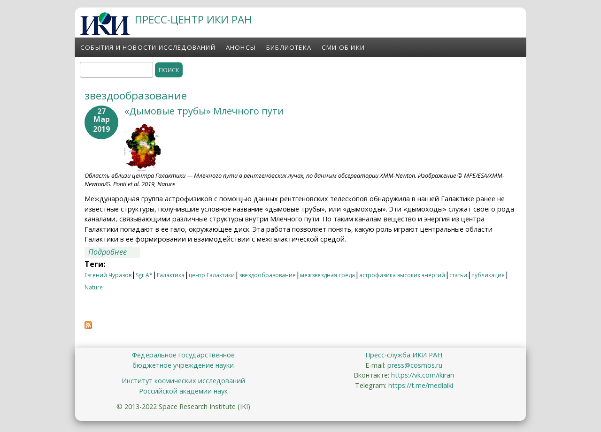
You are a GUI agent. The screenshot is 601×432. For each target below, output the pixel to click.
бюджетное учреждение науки (183, 365)
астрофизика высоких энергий (402, 275)
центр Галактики (212, 275)
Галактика (171, 275)
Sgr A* (144, 275)
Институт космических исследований (183, 380)
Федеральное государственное (183, 354)
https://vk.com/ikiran (422, 375)
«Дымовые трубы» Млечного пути (204, 111)
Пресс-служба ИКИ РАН (403, 354)
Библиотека (288, 47)
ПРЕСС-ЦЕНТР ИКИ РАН (193, 19)
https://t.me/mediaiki (420, 385)
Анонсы (241, 47)
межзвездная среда (327, 275)
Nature (94, 287)
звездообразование (267, 275)
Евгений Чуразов (108, 275)
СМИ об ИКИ (343, 47)
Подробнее (114, 252)
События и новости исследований (148, 47)
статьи (458, 275)
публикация (488, 275)
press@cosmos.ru (414, 365)
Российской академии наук (183, 391)
